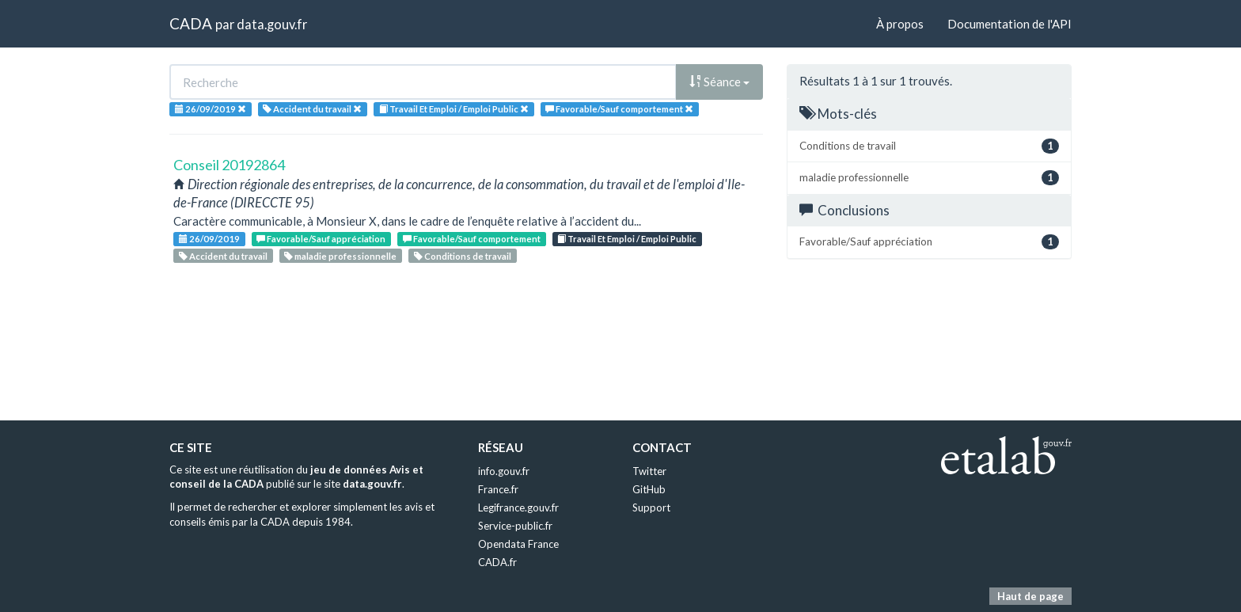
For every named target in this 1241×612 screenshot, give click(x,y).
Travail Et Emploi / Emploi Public (626, 239)
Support (651, 507)
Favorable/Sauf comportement (472, 239)
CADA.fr (497, 562)
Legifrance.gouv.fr (518, 507)
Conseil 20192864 (229, 164)
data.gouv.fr (272, 24)
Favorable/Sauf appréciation (320, 239)
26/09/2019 (209, 239)
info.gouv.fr (503, 471)
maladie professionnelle (340, 256)
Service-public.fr (515, 525)
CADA (190, 23)
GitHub (649, 489)
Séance (719, 81)
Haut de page (1030, 596)
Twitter (649, 471)
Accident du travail (223, 256)
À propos (900, 24)
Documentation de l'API (1009, 24)
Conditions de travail (462, 256)
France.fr (498, 489)
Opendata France (518, 544)
